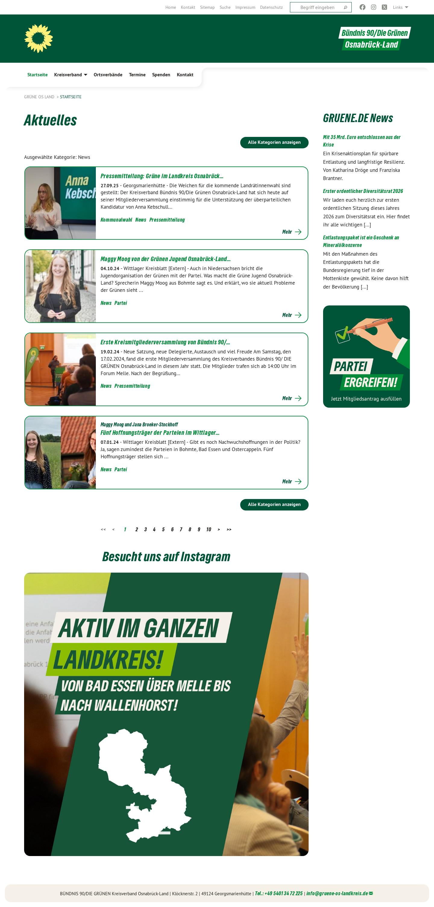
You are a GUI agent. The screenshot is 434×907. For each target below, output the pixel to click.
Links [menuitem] (398, 7)
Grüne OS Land (39, 97)
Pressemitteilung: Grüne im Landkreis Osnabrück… (162, 176)
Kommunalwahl (116, 219)
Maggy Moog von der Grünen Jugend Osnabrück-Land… (166, 259)
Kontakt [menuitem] (185, 74)
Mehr (287, 231)
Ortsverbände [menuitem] (108, 74)
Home (170, 7)
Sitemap (207, 7)
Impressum (245, 7)
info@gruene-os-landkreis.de (337, 893)
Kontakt (188, 7)
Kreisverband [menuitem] (68, 74)
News (140, 219)
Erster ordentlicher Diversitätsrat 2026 (363, 191)
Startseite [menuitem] (37, 74)
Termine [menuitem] (137, 74)
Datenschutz (271, 7)
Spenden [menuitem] (161, 74)
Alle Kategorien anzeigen (274, 142)
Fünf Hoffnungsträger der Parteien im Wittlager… (160, 432)
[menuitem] (170, 7)
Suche (225, 7)
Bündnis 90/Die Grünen (373, 33)
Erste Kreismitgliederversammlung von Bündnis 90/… (166, 342)
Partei (121, 303)
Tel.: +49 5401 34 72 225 (279, 893)
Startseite (71, 97)
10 (208, 529)
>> (229, 529)
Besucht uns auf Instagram (166, 555)
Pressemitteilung (167, 219)
